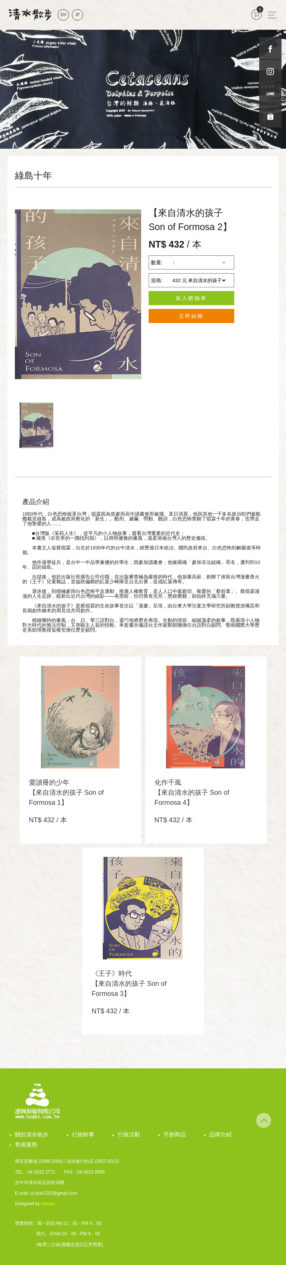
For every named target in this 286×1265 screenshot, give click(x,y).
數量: (157, 262)
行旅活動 (129, 1134)
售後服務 (26, 1144)
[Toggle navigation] (272, 15)
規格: (157, 280)
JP (77, 15)
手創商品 (174, 1134)
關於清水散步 (31, 1134)
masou (47, 1203)
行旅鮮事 (83, 1134)
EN (63, 15)
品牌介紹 (220, 1134)
